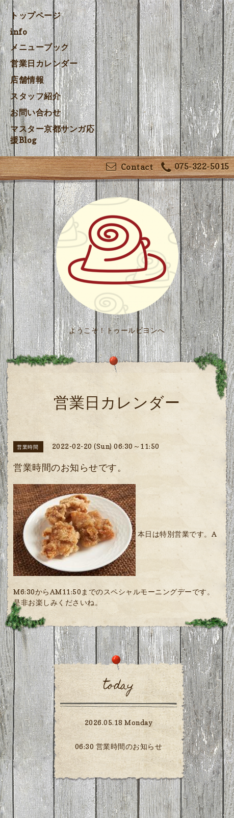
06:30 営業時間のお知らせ (119, 746)
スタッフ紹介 (35, 96)
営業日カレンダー (43, 63)
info (18, 32)
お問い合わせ (35, 112)
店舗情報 (27, 80)
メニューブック (39, 47)
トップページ (35, 15)
